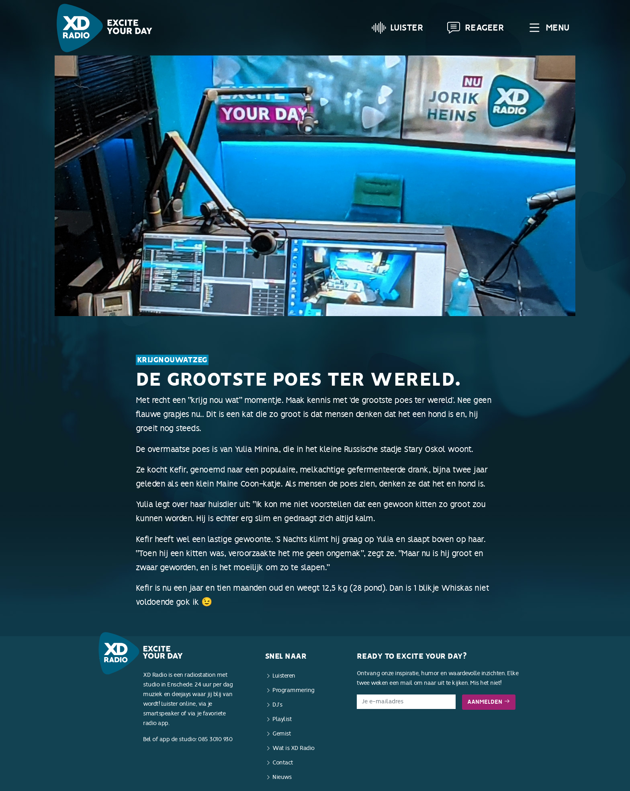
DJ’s (277, 705)
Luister (397, 28)
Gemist (281, 734)
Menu (548, 28)
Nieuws (281, 777)
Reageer (475, 28)
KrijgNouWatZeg (172, 360)
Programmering (293, 690)
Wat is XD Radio (293, 748)
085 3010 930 (215, 739)
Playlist (282, 719)
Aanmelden (488, 702)
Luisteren (283, 676)
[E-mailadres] (406, 701)
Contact (282, 762)
